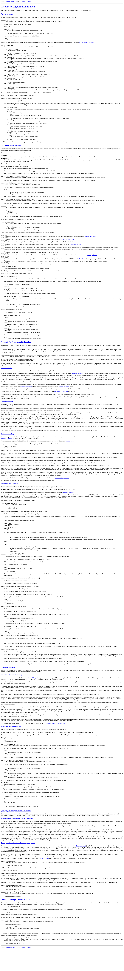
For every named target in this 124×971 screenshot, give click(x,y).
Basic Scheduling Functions (61, 404)
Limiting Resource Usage (11, 152)
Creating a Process (92, 265)
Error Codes (82, 269)
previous (10, 1)
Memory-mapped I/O (81, 866)
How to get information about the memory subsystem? (18, 863)
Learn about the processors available (15, 920)
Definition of (43, 879)
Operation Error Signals (90, 245)
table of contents (26, 1)
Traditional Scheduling (77, 387)
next (14, 1)
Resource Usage (7, 14)
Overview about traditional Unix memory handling (17, 839)
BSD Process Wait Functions (86, 43)
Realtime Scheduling (64, 399)
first (7, 1)
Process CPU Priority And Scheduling (16, 355)
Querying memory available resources (16, 831)
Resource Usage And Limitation (18, 6)
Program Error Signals (75, 253)
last (17, 1)
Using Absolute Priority (7, 414)
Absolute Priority (6, 381)
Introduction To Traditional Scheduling (11, 691)
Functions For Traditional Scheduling (55, 739)
